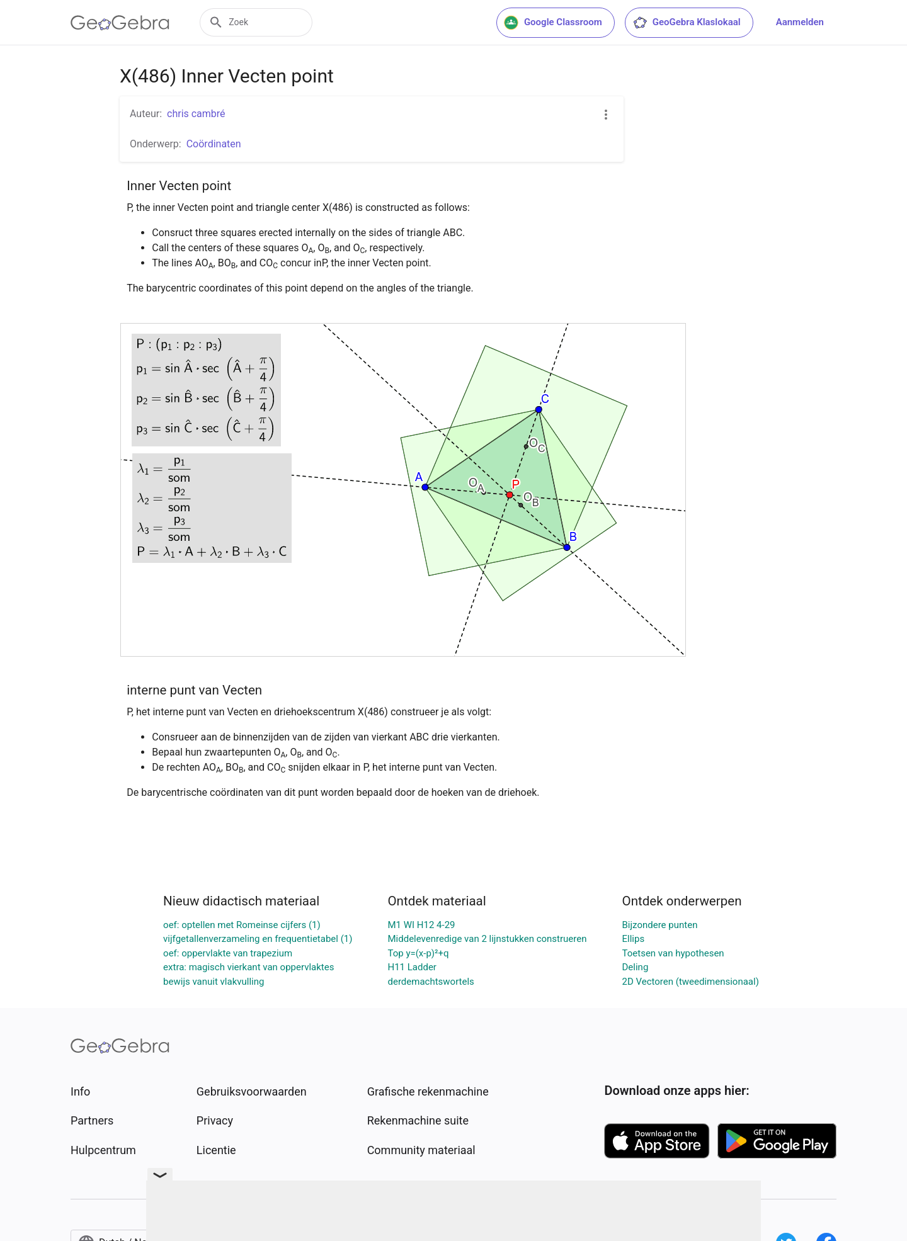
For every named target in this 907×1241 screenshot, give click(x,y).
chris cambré (196, 114)
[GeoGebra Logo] (120, 22)
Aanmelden (800, 22)
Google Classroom (553, 22)
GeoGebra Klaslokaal (686, 22)
